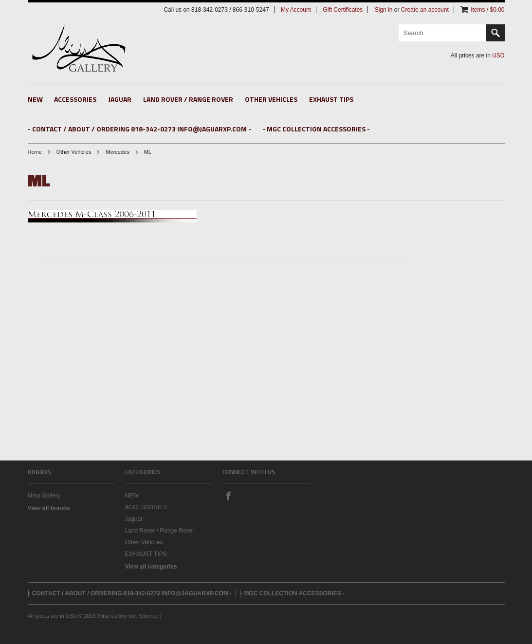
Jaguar (119, 99)
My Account (296, 9)
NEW (35, 99)
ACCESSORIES (75, 99)
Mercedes (117, 152)
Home (35, 152)
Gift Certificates (343, 9)
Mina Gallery (44, 495)
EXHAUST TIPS (331, 99)
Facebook (228, 495)
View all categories (151, 566)
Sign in (384, 9)
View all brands (49, 508)
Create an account (425, 9)
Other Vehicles (271, 99)
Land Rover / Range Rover (188, 99)
